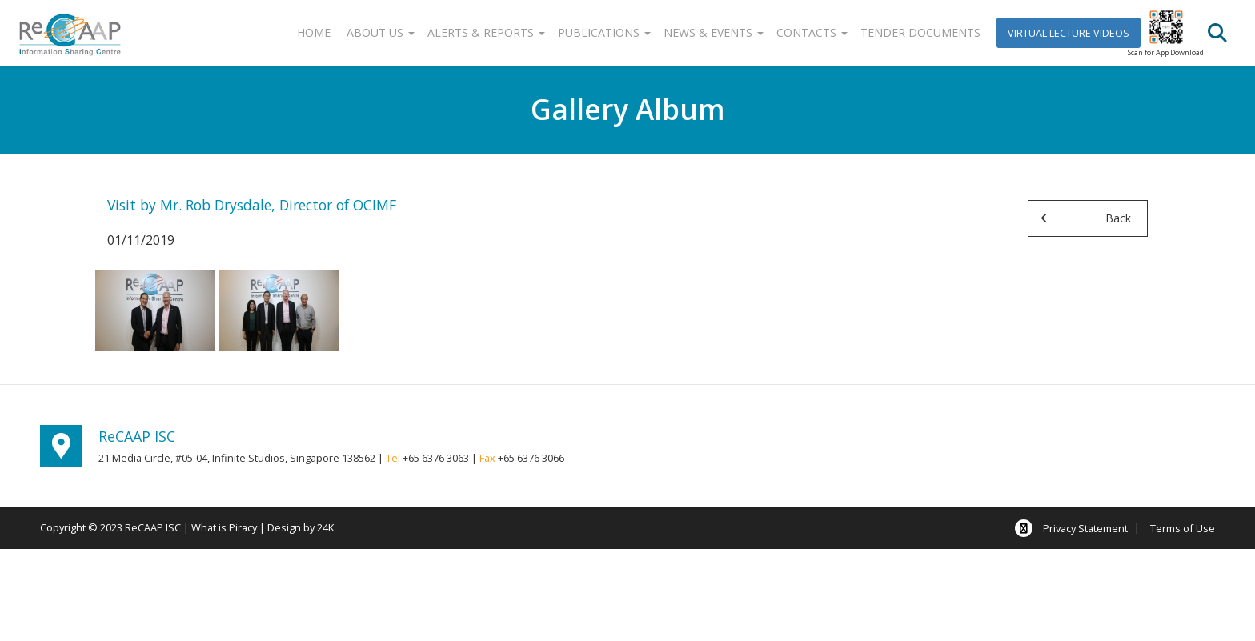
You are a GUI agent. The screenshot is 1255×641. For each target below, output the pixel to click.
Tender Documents (920, 32)
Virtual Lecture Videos (1068, 33)
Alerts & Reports (486, 32)
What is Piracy (224, 527)
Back (1118, 218)
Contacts (812, 32)
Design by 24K (300, 527)
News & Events (714, 32)
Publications (604, 32)
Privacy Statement (1085, 528)
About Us (381, 32)
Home (314, 32)
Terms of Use (1182, 528)
